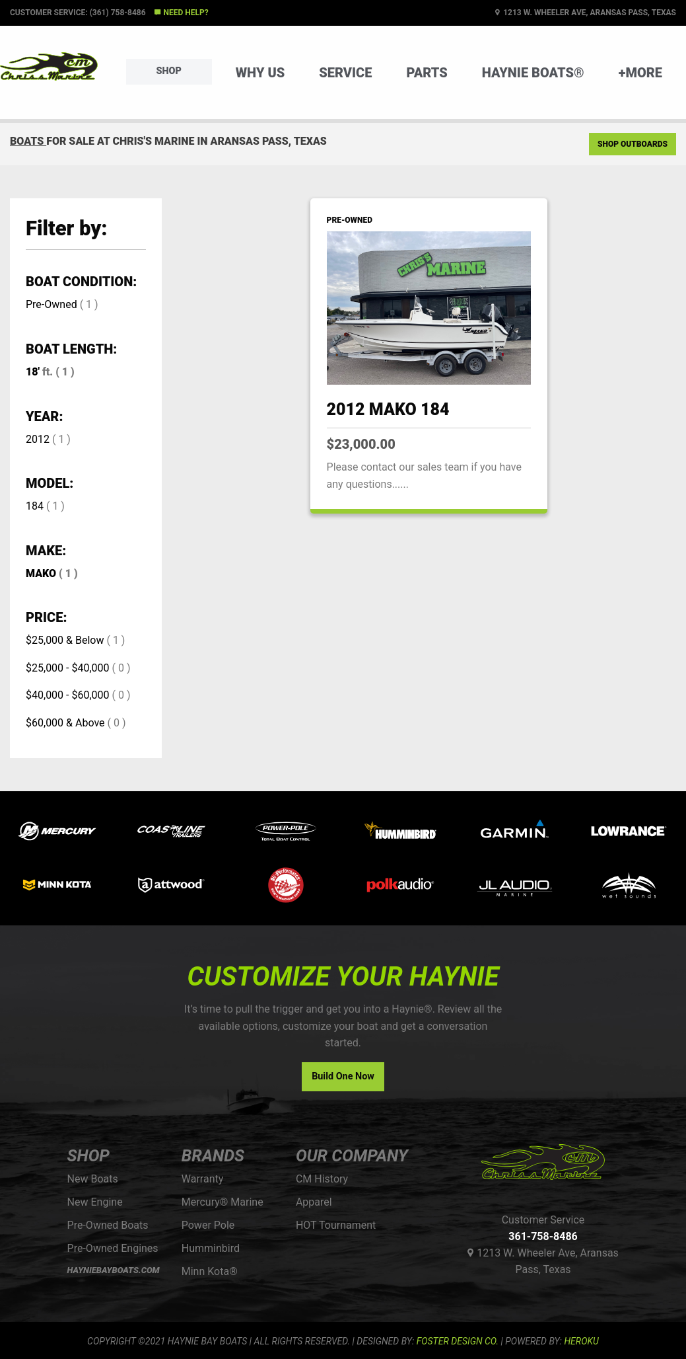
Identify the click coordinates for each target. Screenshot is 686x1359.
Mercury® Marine (222, 1202)
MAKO (41, 573)
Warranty (203, 1179)
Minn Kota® (210, 1271)
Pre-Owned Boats (108, 1225)
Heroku (581, 1341)
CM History (322, 1179)
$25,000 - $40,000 (68, 668)
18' (33, 372)
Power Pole (208, 1225)
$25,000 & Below (65, 640)
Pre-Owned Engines (112, 1248)
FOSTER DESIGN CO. (457, 1341)
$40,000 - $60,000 (68, 695)
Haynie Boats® (533, 73)
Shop (169, 71)
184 (35, 506)
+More (640, 73)
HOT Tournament (336, 1225)
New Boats (92, 1179)
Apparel (314, 1202)
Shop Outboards (633, 144)
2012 (38, 439)
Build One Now (343, 1076)
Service (345, 73)
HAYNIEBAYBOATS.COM (113, 1270)
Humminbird (211, 1248)
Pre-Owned (51, 304)
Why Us (260, 73)
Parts (426, 73)
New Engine (95, 1202)
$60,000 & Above (65, 723)
